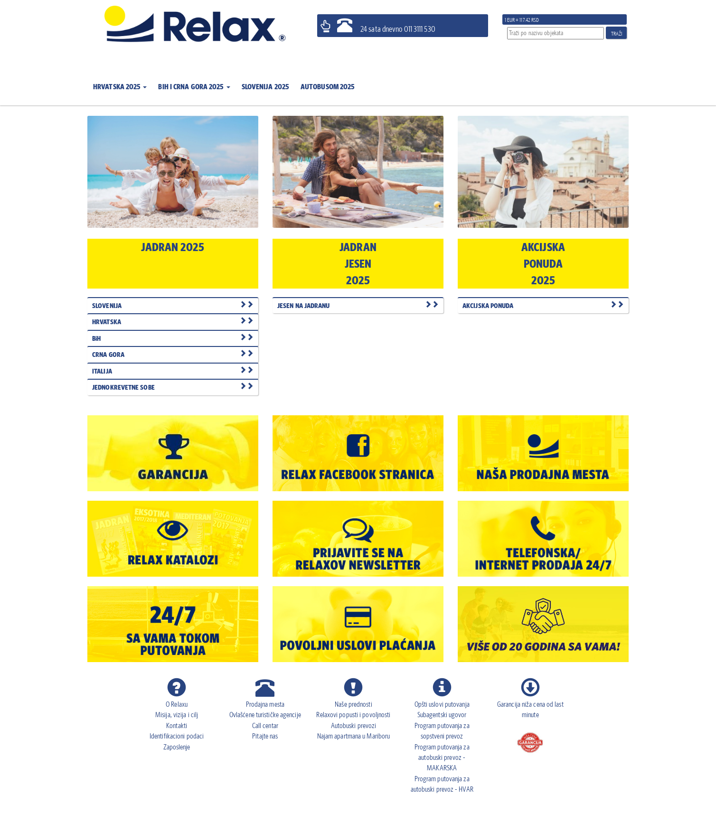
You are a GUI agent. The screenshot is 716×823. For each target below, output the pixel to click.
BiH (173, 338)
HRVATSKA (173, 321)
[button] (119, 80)
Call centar (265, 725)
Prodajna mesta (265, 704)
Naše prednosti (353, 704)
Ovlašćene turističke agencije (265, 714)
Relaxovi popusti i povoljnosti (353, 714)
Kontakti (176, 725)
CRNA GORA (173, 354)
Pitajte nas (265, 735)
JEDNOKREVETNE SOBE (173, 387)
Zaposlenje (176, 746)
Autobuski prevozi (354, 725)
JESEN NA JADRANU (358, 305)
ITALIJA (173, 370)
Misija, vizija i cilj (176, 714)
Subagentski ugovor (442, 714)
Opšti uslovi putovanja (442, 704)
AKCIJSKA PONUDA (543, 305)
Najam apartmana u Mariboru (353, 735)
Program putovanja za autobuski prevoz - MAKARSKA (442, 757)
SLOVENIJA (173, 305)
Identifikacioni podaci (177, 735)
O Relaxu (177, 704)
